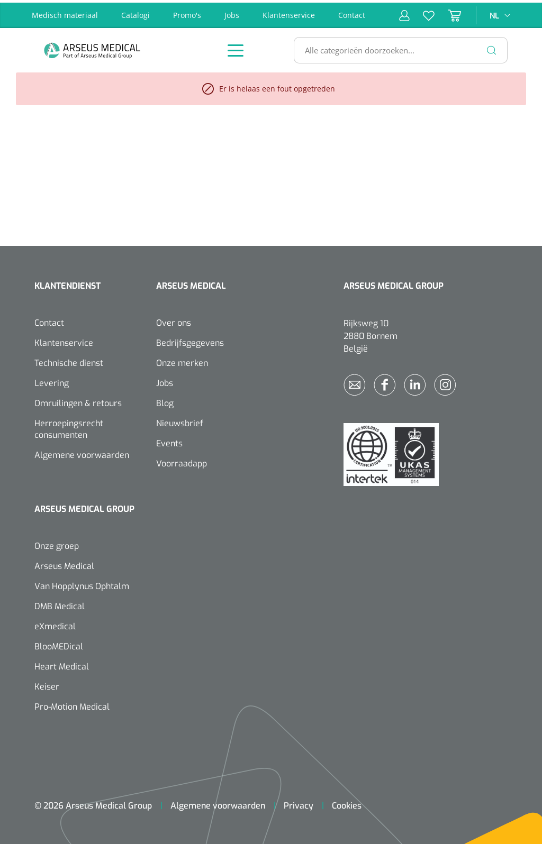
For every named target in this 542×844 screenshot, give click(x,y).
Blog (165, 400)
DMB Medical (59, 603)
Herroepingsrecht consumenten (68, 426)
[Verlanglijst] (422, 13)
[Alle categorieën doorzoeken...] (396, 47)
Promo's (187, 12)
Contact (351, 12)
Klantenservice (289, 12)
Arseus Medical (64, 563)
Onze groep (56, 543)
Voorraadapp (181, 460)
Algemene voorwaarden (81, 452)
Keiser (46, 684)
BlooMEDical (58, 643)
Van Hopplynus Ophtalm (81, 583)
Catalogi (135, 12)
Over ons (173, 320)
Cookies (347, 803)
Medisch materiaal (65, 12)
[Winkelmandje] (448, 13)
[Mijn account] (404, 13)
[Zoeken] (491, 47)
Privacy (298, 803)
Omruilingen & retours (78, 400)
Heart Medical (61, 663)
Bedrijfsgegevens (190, 340)
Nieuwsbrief (179, 420)
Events (169, 440)
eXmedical (55, 623)
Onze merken (182, 360)
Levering (51, 380)
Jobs (231, 12)
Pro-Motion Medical (72, 704)
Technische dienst (68, 360)
